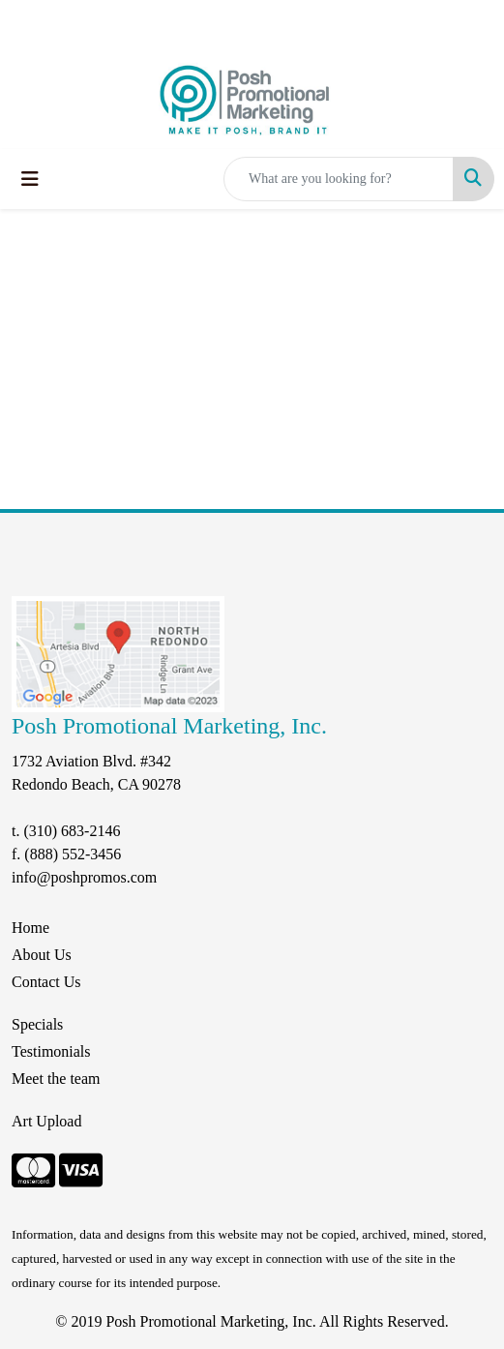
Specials (37, 1024)
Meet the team (56, 1078)
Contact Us (46, 982)
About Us (42, 954)
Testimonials (51, 1051)
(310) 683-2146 (71, 831)
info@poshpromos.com (84, 877)
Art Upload (46, 1121)
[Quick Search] (338, 179)
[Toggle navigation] (30, 179)
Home (30, 927)
